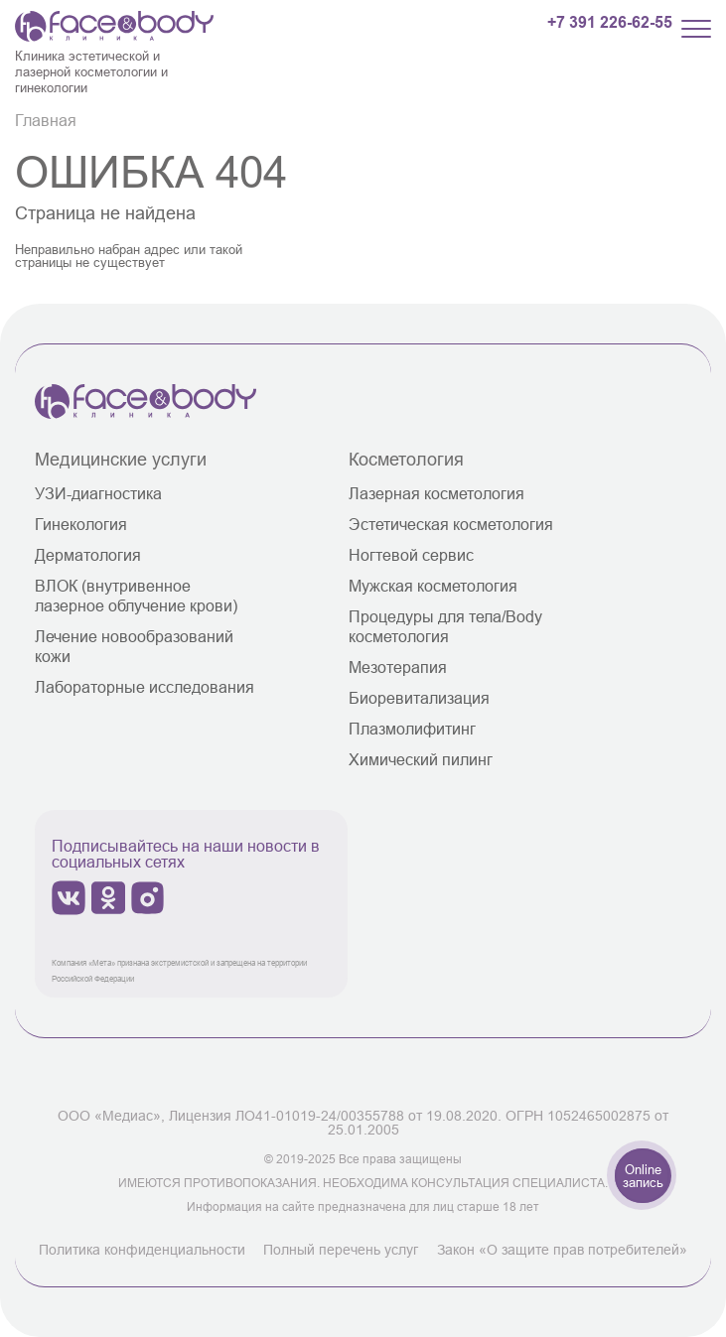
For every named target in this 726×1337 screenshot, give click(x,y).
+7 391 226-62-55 (609, 23)
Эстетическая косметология (451, 524)
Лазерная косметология (436, 493)
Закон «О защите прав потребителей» (562, 1250)
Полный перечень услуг (340, 1250)
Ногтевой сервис (411, 555)
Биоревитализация (419, 698)
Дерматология (88, 555)
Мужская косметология (433, 586)
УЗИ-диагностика (98, 493)
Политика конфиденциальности (142, 1250)
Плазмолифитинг (412, 728)
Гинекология (81, 524)
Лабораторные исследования (144, 687)
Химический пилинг (421, 759)
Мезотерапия (398, 667)
